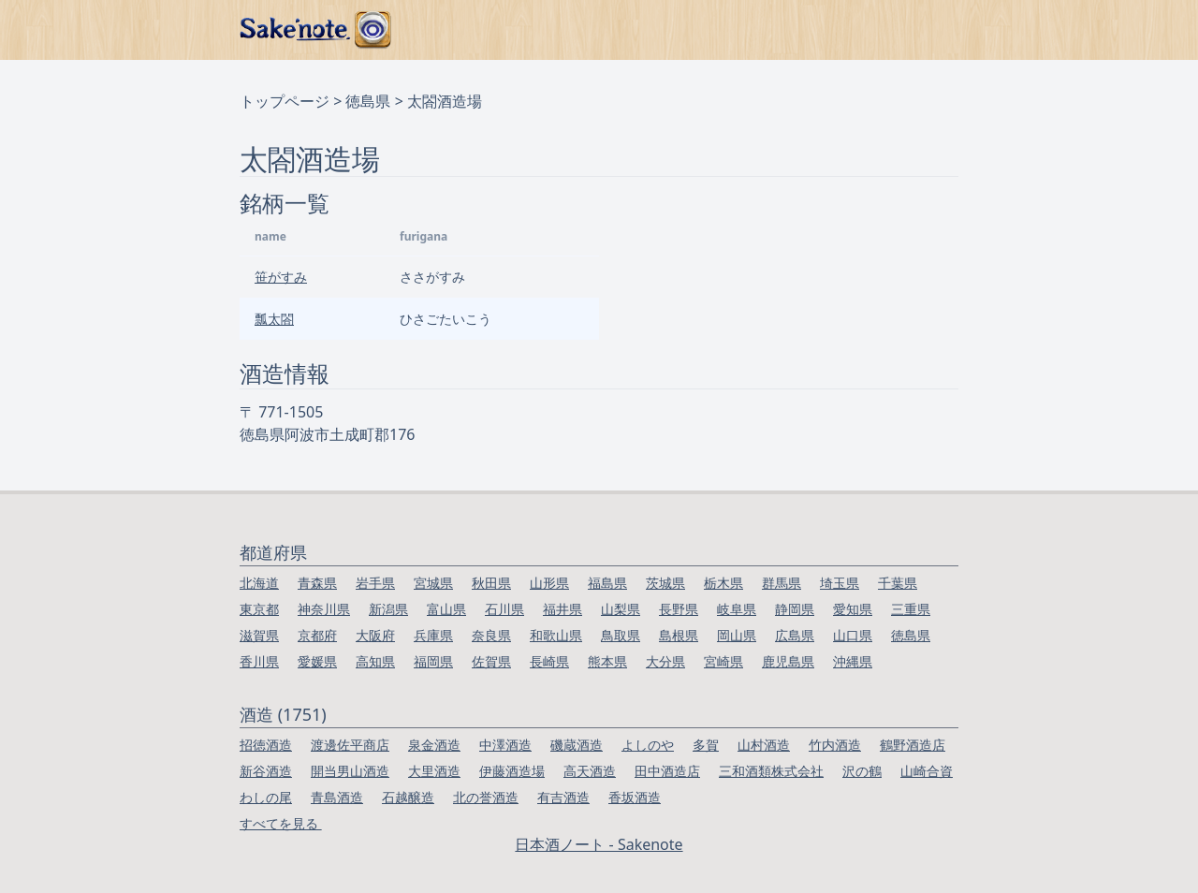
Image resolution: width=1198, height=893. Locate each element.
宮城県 (433, 583)
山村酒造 (764, 745)
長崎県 (549, 661)
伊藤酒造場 (512, 771)
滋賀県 (259, 635)
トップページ (284, 101)
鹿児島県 (788, 661)
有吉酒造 (563, 797)
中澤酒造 (505, 745)
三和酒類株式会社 (771, 771)
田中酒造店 (667, 771)
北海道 (259, 583)
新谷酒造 (266, 771)
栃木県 (723, 583)
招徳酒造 (266, 745)
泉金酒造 (434, 745)
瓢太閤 (274, 319)
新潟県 (388, 609)
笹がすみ (281, 276)
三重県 (910, 609)
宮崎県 (723, 661)
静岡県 (794, 609)
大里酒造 (434, 771)
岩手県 (375, 583)
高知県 (375, 661)
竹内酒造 (835, 745)
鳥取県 (620, 635)
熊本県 (607, 661)
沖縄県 (852, 661)
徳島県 (367, 101)
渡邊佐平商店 (350, 745)
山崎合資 (926, 771)
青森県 (317, 583)
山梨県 (620, 609)
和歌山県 (556, 635)
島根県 (678, 635)
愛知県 (852, 609)
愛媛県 (317, 661)
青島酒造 (337, 797)
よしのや (647, 745)
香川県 (259, 661)
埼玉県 (839, 583)
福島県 (607, 583)
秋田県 (491, 583)
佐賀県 (491, 661)
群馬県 (781, 583)
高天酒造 (589, 771)
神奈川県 (324, 609)
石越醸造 (408, 797)
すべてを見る (281, 823)
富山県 (446, 609)
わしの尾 (266, 797)
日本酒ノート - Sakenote (598, 844)
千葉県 (897, 583)
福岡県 (433, 661)
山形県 (549, 583)
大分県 (665, 661)
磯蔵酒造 (576, 745)
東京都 (259, 609)
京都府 (317, 635)
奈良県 (491, 635)
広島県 (794, 635)
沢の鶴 (862, 771)
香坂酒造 (634, 797)
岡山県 (736, 635)
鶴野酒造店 (912, 745)
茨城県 (665, 583)
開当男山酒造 (350, 771)
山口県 (852, 635)
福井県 (562, 609)
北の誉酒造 (486, 797)
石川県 (504, 609)
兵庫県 (433, 635)
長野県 (678, 609)
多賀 (706, 745)
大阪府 (375, 635)
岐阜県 (736, 609)
